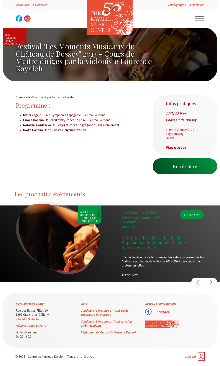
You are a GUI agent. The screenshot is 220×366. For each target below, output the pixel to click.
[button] (197, 282)
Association (196, 4)
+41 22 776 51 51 (27, 318)
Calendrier (40, 4)
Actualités (22, 4)
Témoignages (176, 4)
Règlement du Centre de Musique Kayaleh (108, 332)
